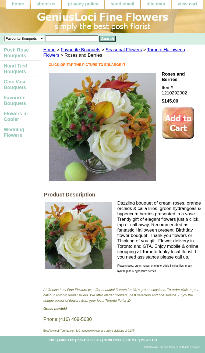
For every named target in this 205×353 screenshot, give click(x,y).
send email (122, 3)
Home (49, 49)
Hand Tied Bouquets (15, 68)
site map (156, 3)
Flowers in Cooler (16, 116)
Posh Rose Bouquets (16, 52)
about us (45, 3)
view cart (187, 3)
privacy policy (83, 3)
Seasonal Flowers (124, 49)
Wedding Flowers (14, 132)
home (18, 3)
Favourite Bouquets (80, 49)
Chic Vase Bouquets (15, 84)
